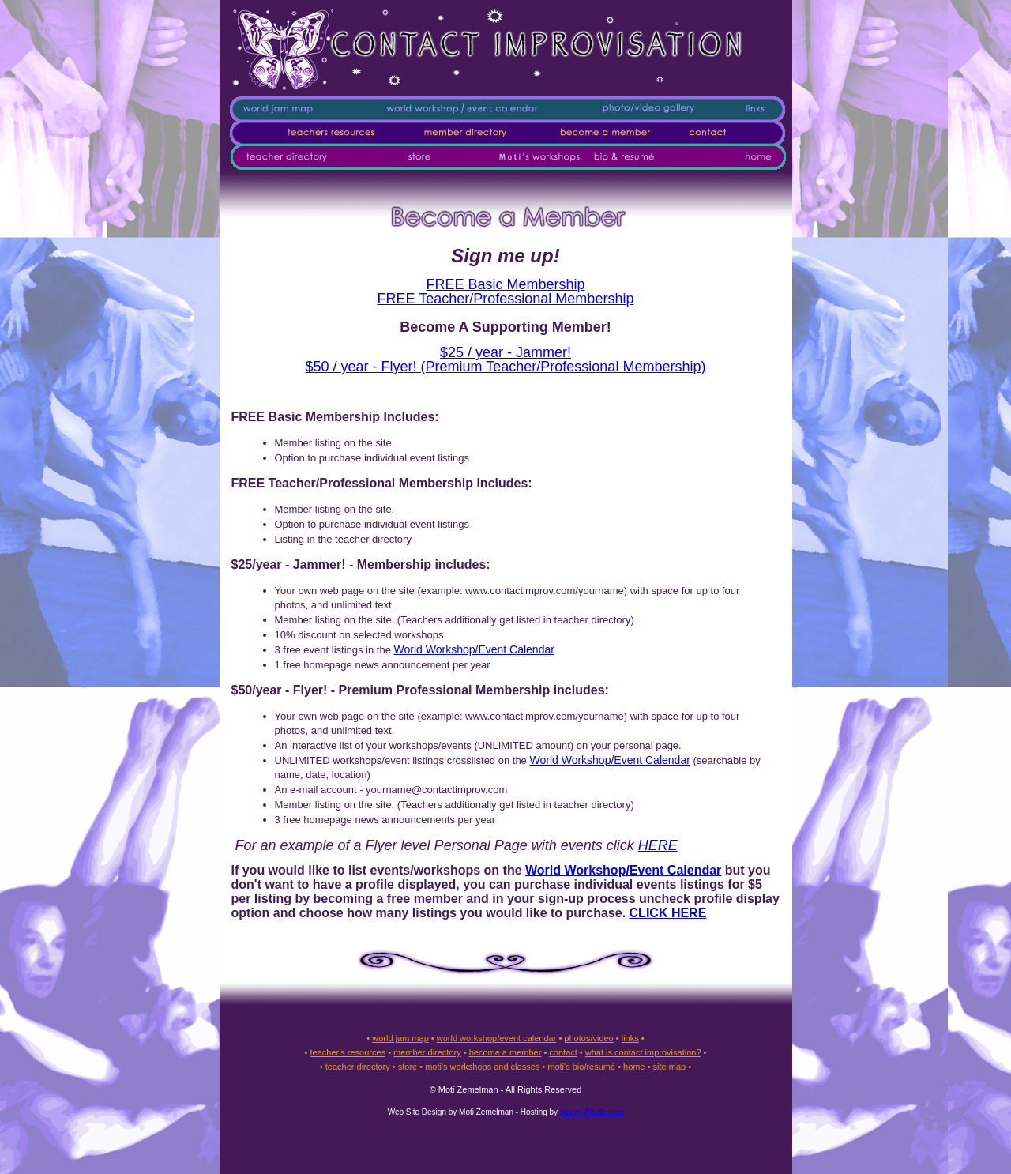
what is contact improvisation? (643, 1052)
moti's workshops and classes (482, 1066)
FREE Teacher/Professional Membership (506, 299)
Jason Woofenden (591, 1112)
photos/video (588, 1038)
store (407, 1066)
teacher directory (357, 1066)
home (634, 1066)
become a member (505, 1052)
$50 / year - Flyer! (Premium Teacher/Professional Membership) (506, 366)
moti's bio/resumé (581, 1066)
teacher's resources (347, 1052)
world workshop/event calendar (497, 1038)
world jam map (400, 1038)
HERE (658, 845)
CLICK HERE (668, 913)
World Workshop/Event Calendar (474, 649)
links (630, 1038)
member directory (427, 1052)
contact (563, 1052)
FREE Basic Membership (505, 284)
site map (669, 1066)
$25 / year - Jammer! (505, 352)
